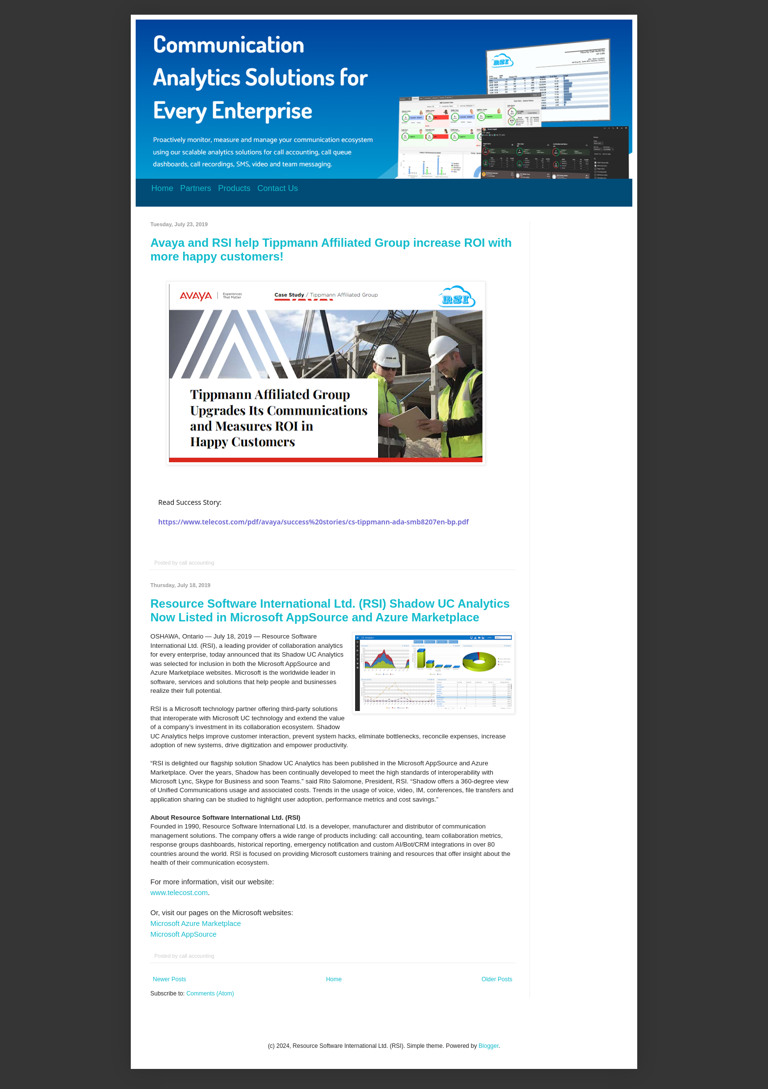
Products (234, 188)
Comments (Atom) (210, 993)
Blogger (489, 1045)
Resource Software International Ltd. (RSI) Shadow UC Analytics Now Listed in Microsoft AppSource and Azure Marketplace (330, 610)
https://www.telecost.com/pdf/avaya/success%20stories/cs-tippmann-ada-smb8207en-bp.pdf (313, 521)
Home (162, 188)
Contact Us (277, 188)
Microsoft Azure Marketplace (195, 923)
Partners (195, 188)
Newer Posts (169, 979)
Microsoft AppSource (183, 934)
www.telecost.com (179, 893)
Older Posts (496, 979)
